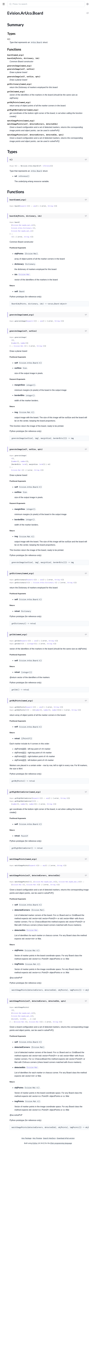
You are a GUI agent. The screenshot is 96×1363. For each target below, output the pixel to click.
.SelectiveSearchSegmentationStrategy (17, 1048)
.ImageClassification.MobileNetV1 (16, 1150)
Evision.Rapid (7, 619)
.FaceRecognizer (8, 337)
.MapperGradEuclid (10, 667)
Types (6, 181)
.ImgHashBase (8, 414)
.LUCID (5, 909)
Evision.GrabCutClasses (12, 1290)
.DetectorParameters (10, 202)
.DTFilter (5, 970)
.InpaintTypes (7, 1106)
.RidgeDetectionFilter (11, 1032)
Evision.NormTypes (10, 1322)
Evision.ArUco (8, 168)
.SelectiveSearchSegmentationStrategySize (17, 1061)
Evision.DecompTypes (11, 1267)
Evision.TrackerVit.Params (13, 60)
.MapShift (6, 654)
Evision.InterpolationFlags (13, 1303)
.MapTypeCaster (9, 657)
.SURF (4, 932)
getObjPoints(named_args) (55, 106)
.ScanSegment (7, 1038)
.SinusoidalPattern (9, 792)
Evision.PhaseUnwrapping (13, 540)
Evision (5, 2)
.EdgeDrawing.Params (11, 996)
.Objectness (7, 749)
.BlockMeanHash (9, 405)
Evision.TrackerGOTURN (12, 27)
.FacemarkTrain (8, 353)
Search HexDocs (57, 1350)
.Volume (5, 143)
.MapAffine (6, 647)
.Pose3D (5, 579)
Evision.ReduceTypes (10, 1329)
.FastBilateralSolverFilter (12, 999)
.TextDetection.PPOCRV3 (12, 1173)
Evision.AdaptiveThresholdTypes (15, 1231)
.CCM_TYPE (7, 286)
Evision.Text (7, 807)
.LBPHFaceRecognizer (11, 360)
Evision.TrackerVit (9, 57)
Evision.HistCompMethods (13, 1296)
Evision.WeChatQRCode (12, 861)
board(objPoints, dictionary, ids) (60, 58)
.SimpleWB (6, 1112)
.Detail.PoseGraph (9, 133)
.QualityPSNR (7, 608)
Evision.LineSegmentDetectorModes (17, 1312)
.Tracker (5, 70)
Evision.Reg (6, 641)
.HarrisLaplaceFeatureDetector (15, 902)
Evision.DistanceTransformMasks (16, 1276)
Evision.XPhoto (8, 1096)
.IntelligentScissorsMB (11, 777)
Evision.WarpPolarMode (12, 1355)
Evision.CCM (7, 283)
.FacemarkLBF (8, 350)
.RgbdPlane (6, 728)
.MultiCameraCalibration (12, 531)
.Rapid (4, 629)
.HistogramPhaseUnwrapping (14, 543)
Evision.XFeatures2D (10, 873)
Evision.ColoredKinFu (11, 101)
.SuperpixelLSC (8, 1074)
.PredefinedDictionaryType (13, 218)
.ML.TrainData (8, 1201)
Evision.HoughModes (11, 1299)
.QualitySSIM (7, 611)
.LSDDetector (7, 457)
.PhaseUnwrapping (10, 550)
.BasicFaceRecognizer (11, 330)
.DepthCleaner (8, 692)
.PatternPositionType (11, 215)
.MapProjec (6, 650)
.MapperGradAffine (10, 664)
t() (45, 39)
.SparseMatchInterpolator (13, 1068)
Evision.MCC (7, 504)
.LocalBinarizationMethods (13, 1022)
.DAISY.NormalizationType (13, 896)
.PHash (5, 421)
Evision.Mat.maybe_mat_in (58, 257)
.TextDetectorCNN (9, 853)
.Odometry (6, 705)
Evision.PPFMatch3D (11, 570)
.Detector (6, 479)
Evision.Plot (7, 558)
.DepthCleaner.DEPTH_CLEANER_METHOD (17, 695)
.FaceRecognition (9, 1140)
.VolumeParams (8, 146)
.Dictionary (6, 205)
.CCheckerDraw (8, 513)
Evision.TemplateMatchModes (14, 1345)
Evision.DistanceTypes (11, 1280)
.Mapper (5, 660)
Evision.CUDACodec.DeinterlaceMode (17, 1237)
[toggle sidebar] (33, 4)
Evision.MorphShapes (11, 1316)
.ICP (3, 573)
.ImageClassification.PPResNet (15, 1156)
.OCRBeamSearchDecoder (13, 827)
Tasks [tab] (24, 11)
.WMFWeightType (9, 1087)
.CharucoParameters (10, 195)
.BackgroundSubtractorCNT (13, 233)
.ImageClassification (10, 1147)
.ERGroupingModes (10, 823)
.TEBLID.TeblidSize (9, 945)
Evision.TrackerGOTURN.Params (15, 31)
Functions (8, 184)
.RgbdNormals (8, 718)
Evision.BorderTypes (10, 1234)
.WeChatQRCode (9, 864)
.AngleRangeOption (10, 963)
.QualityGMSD (8, 601)
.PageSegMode (8, 846)
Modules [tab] (13, 11)
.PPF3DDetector (9, 576)
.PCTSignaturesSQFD (11, 928)
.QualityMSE (7, 604)
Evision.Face (7, 314)
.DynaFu (5, 127)
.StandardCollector (10, 369)
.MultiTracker (7, 66)
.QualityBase (7, 598)
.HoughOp (6, 1019)
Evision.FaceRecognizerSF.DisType (16, 321)
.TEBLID (5, 941)
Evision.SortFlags (9, 1339)
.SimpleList (6, 1204)
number (51, 388)
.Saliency (5, 756)
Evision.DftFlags (8, 1270)
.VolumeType (7, 150)
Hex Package (61, 1347)
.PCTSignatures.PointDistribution (16, 922)
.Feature (5, 482)
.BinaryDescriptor (9, 444)
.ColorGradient (8, 472)
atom (51, 1189)
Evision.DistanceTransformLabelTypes (17, 1273)
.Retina (5, 268)
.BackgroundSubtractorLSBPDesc (16, 246)
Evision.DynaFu (8, 104)
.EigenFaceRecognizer (11, 333)
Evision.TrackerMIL (10, 44)
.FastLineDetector (9, 1006)
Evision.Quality (8, 591)
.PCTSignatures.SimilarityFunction (16, 925)
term (60, 522)
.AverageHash (7, 401)
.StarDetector (7, 935)
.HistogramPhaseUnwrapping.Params (17, 546)
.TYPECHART (7, 520)
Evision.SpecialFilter (10, 1342)
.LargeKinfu (6, 156)
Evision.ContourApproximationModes (17, 1260)
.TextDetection (8, 1166)
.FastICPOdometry (10, 698)
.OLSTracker (7, 626)
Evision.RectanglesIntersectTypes (16, 1326)
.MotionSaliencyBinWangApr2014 (16, 746)
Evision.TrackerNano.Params (14, 53)
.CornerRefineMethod (11, 199)
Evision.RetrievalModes (12, 1332)
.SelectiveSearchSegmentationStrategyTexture (17, 1064)
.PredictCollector (9, 366)
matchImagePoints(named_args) (57, 127)
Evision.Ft (6, 378)
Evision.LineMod (9, 469)
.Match (5, 485)
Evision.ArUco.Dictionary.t (59, 260)
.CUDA (5, 1216)
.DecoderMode (8, 817)
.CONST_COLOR (9, 293)
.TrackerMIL (7, 83)
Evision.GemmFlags (10, 1286)
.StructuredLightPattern (12, 799)
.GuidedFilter (7, 1012)
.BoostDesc (6, 886)
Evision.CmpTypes (9, 1244)
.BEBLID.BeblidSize (10, 883)
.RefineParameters (9, 221)
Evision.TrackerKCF (10, 34)
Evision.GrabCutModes (11, 1293)
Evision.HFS (7, 386)
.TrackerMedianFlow (10, 89)
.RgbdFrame (7, 711)
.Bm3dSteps (7, 1099)
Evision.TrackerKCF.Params (13, 40)
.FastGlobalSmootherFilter (13, 1002)
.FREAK (5, 899)
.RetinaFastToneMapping (12, 271)
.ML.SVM (5, 1198)
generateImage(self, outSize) (57, 69)
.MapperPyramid (9, 680)
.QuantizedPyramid (10, 492)
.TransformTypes (9, 1119)
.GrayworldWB (8, 1102)
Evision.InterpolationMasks (13, 1306)
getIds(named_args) (52, 95)
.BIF (3, 327)
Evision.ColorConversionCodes (15, 1247)
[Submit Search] (46, 4)
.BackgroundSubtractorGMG (14, 236)
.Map (4, 644)
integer (68, 729)
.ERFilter (5, 820)
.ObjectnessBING (9, 752)
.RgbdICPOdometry (10, 714)
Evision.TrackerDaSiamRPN (13, 21)
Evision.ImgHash (9, 398)
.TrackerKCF (7, 80)
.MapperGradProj (9, 670)
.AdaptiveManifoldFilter (12, 960)
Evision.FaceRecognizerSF (12, 317)
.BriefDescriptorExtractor (12, 889)
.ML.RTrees (6, 1194)
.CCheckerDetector (10, 510)
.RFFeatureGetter (9, 1025)
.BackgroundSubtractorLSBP (14, 243)
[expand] (34, 17)
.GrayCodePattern (9, 789)
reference (50, 195)
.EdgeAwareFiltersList (11, 979)
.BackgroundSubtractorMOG (14, 249)
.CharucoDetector (9, 192)
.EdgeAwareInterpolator (12, 983)
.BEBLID (5, 879)
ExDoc (56, 1355)
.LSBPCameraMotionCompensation (17, 253)
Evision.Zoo (7, 1130)
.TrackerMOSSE (8, 86)
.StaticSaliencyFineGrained (13, 762)
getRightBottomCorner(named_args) (59, 116)
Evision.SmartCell (9, 1188)
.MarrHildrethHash (10, 418)
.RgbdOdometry (8, 724)
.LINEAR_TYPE (8, 306)
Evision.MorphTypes (10, 1319)
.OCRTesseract (8, 843)
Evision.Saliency (8, 739)
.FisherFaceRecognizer (11, 356)
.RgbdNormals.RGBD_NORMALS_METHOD (17, 721)
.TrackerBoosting (9, 73)
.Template (6, 495)
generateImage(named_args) (56, 66)
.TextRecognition (9, 1176)
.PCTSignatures (8, 915)
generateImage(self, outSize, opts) (60, 77)
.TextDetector (7, 849)
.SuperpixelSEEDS (9, 1078)
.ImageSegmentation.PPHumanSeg (16, 1163)
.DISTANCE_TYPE (9, 299)
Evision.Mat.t (55, 391)
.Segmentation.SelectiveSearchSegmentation (17, 1042)
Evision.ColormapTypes (11, 1250)
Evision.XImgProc (9, 956)
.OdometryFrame (9, 708)
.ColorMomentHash (10, 411)
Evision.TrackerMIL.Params (13, 47)
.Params (5, 121)
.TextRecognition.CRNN (11, 1179)
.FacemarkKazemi (9, 347)
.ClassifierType (8, 813)
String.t (49, 238)
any (71, 235)
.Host (4, 1219)
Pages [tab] (4, 11)
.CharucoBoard (8, 189)
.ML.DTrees (6, 1191)
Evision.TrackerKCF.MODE (13, 37)
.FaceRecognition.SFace (11, 1143)
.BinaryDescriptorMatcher (13, 447)
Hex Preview (71, 1347)
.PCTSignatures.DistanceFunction (16, 919)
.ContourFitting (8, 966)
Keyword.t (60, 235)
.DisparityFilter (8, 973)
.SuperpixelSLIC (8, 1081)
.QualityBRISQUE (9, 594)
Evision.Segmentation (11, 774)
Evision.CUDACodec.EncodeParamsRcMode (17, 1240)
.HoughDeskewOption (11, 1015)
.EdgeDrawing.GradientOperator (15, 992)
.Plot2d (5, 561)
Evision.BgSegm (8, 230)
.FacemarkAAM (8, 343)
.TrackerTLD (7, 93)
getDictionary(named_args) (56, 84)
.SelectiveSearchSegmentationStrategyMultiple (17, 1058)
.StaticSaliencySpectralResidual (15, 765)
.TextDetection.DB (9, 1170)
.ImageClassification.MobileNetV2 (16, 1153)
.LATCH (5, 905)
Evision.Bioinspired (10, 265)
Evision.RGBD (8, 688)
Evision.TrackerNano (10, 50)
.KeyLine (5, 454)
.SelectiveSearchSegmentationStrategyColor (17, 1051)
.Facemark (6, 340)
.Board (4, 174)
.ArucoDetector (8, 171)
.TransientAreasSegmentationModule (17, 274)
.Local (4, 1222)
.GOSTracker (7, 622)
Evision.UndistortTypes (11, 1352)
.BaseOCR (6, 810)
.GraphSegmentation (10, 1009)
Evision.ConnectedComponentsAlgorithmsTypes (17, 1254)
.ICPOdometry (8, 701)
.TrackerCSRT (7, 76)
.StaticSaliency (8, 759)
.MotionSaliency (8, 742)
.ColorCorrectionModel (11, 296)
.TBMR (4, 938)
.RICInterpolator (9, 1028)
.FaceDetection (8, 1134)
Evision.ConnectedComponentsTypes (17, 1257)
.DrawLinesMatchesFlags (12, 451)
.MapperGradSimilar (10, 677)
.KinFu (4, 137)
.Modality (6, 489)
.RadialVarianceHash (10, 424)
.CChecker (6, 507)
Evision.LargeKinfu (9, 111)
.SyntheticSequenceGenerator (14, 256)
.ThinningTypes (8, 1084)
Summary (8, 179)
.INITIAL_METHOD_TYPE (12, 302)
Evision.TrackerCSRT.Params (13, 17)
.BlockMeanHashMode (11, 408)
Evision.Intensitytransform (13, 433)
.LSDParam (6, 461)
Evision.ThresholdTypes (11, 1348)
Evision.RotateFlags (10, 1335)
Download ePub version (73, 1350)
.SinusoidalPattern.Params (13, 795)
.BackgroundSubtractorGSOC (14, 240)
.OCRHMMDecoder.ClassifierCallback (17, 840)
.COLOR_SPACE (8, 289)
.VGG (4, 948)
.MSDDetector (8, 912)
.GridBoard (6, 212)
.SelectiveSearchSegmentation (14, 1045)
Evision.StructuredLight (11, 785)
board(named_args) (52, 55)
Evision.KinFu (7, 108)
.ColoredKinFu (8, 117)
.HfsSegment (7, 389)
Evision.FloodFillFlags (11, 1283)
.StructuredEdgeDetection (13, 1071)
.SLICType (6, 1035)
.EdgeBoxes (6, 986)
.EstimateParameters (10, 208)
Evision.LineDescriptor (11, 441)
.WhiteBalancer (8, 1122)
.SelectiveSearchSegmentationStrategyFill (17, 1055)
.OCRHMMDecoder (10, 836)
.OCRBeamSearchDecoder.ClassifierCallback (17, 830)
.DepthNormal (8, 475)
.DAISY (5, 892)
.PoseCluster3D (8, 583)
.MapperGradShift (9, 673)
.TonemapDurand (9, 1115)
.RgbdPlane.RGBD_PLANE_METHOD (17, 731)
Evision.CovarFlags (10, 1263)
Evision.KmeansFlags (10, 1309)
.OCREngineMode (9, 833)
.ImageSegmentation (10, 1160)
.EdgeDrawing (7, 989)
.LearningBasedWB (10, 1109)
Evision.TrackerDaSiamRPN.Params (16, 24)
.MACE (5, 363)
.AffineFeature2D (9, 876)
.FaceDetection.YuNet (11, 1137)
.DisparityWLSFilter (10, 976)
